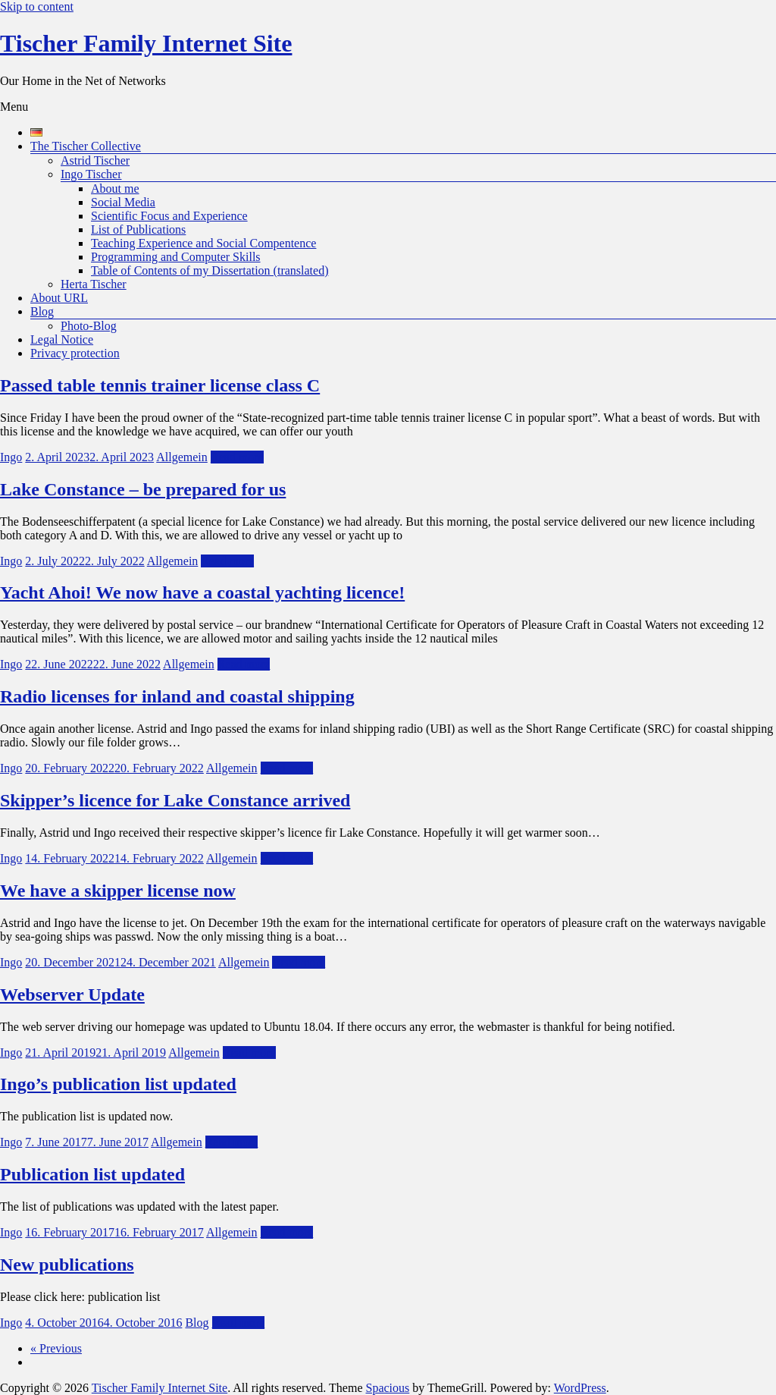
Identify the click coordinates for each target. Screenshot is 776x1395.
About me (115, 188)
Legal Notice (61, 339)
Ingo (11, 457)
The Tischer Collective (85, 146)
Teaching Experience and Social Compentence (203, 243)
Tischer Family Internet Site (146, 43)
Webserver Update (72, 994)
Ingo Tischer (91, 174)
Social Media (123, 202)
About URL (59, 297)
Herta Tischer (94, 284)
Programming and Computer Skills (176, 256)
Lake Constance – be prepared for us (143, 489)
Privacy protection (75, 353)
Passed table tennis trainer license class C (160, 385)
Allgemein (182, 457)
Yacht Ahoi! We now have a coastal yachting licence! (202, 592)
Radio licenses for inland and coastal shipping (177, 696)
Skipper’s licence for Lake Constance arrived (175, 800)
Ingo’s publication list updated (118, 1084)
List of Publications (138, 229)
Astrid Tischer (95, 160)
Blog (42, 311)
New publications (67, 1264)
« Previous (56, 1348)
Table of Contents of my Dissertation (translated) (209, 270)
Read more (237, 457)
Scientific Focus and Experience (169, 215)
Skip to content (37, 6)
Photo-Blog (89, 325)
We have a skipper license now (118, 890)
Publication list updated (92, 1174)
